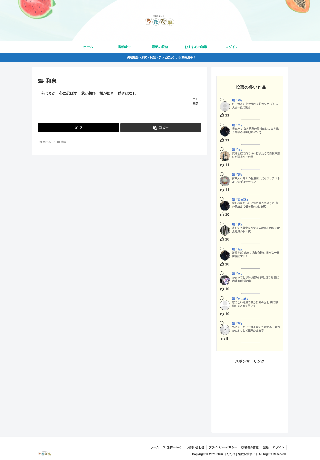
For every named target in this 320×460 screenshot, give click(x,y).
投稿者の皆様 (250, 447)
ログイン (278, 447)
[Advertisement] (250, 393)
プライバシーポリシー (223, 447)
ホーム (154, 447)
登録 (266, 447)
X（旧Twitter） (173, 447)
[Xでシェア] (78, 127)
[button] (160, 127)
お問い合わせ (195, 447)
